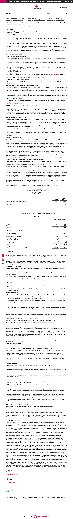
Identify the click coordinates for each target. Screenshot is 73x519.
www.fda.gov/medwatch (13, 320)
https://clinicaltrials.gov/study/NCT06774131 (16, 103)
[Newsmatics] (3, 263)
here (13, 135)
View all (70, 1)
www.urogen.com (40, 418)
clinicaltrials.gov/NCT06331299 (22, 91)
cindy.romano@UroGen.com (11, 482)
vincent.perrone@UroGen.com (12, 474)
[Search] (52, 13)
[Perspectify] (3, 258)
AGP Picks (3, 1)
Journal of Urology (55, 74)
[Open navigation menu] (8, 13)
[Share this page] (65, 13)
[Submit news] (3, 255)
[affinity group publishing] (3, 261)
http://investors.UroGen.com (48, 183)
